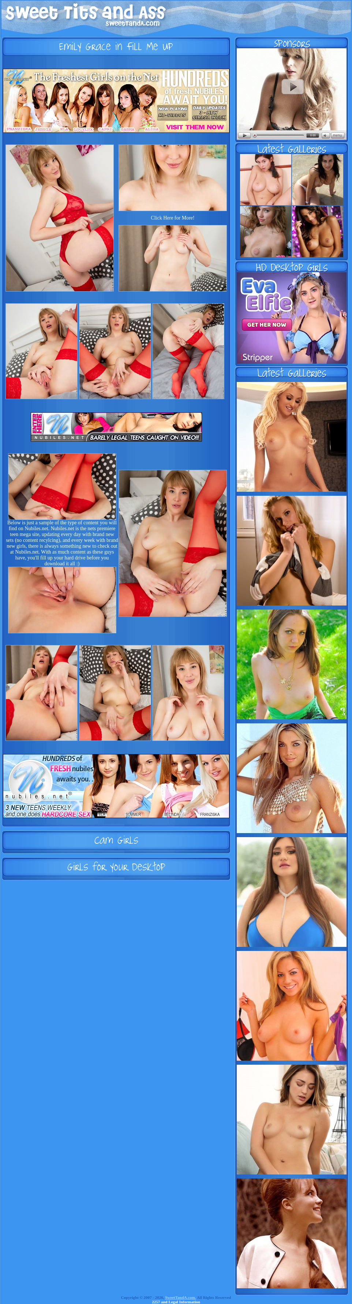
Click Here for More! (172, 218)
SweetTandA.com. (180, 1297)
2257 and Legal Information (176, 1302)
